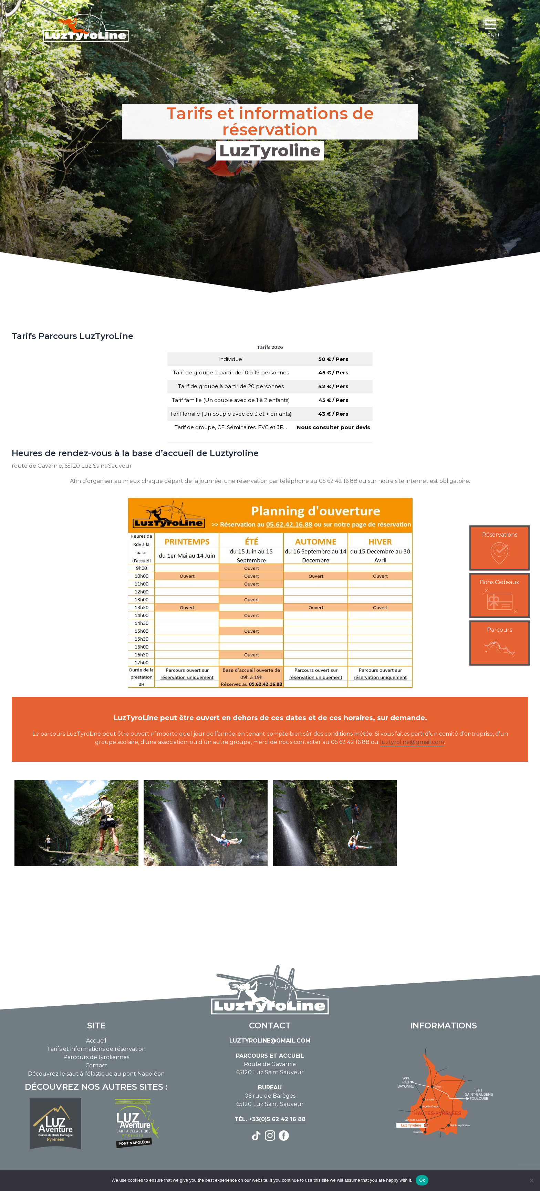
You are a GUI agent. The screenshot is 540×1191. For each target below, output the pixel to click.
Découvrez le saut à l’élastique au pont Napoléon (96, 1073)
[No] (531, 1180)
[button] (499, 548)
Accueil (96, 1040)
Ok (422, 1180)
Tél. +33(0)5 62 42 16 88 (270, 1119)
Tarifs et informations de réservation (96, 1049)
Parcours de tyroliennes (96, 1057)
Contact (96, 1065)
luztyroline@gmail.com (412, 742)
